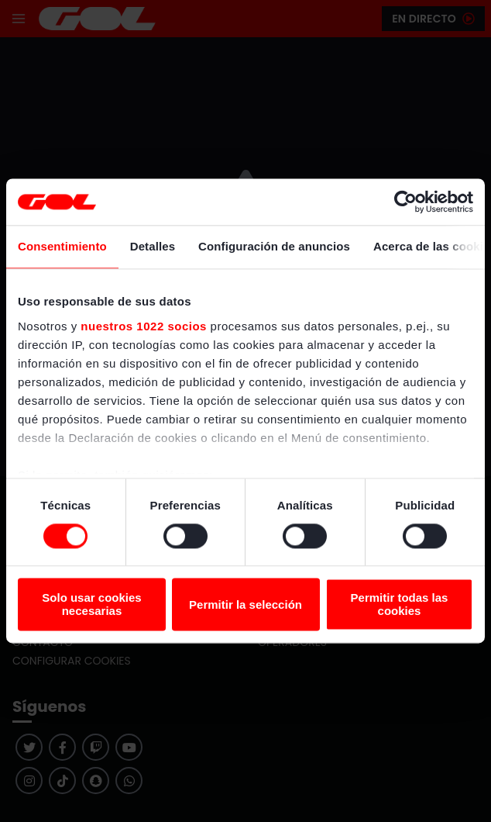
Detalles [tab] (152, 246)
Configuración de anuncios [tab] (274, 246)
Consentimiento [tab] (62, 246)
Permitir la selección (245, 604)
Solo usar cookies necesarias (91, 605)
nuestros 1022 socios (144, 326)
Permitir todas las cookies (399, 605)
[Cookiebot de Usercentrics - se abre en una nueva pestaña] (405, 201)
